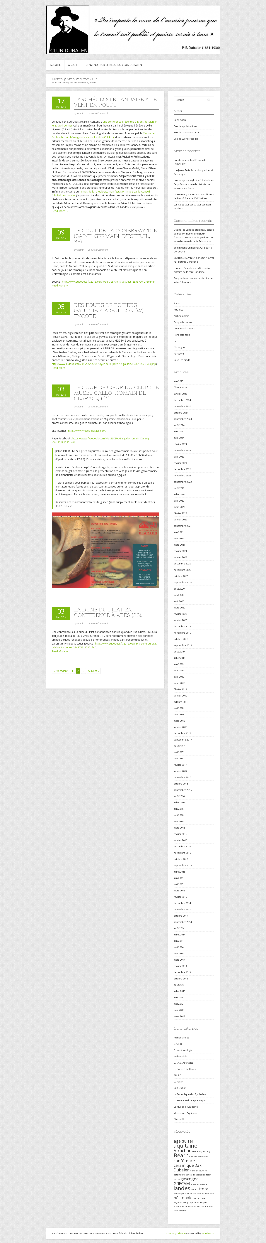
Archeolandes (181, 1037)
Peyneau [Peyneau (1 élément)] (178, 1202)
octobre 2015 (181, 859)
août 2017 (179, 746)
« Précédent (60, 671)
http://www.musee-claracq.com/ (87, 430)
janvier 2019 (180, 695)
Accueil (55, 65)
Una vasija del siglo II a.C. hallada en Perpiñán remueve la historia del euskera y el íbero (194, 184)
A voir (177, 303)
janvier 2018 (180, 727)
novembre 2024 (182, 406)
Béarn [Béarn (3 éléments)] (181, 1155)
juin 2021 (178, 532)
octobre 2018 (181, 702)
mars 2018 (179, 720)
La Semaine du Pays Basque (190, 1100)
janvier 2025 (180, 393)
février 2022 (180, 513)
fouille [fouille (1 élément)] (177, 1179)
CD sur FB (179, 1119)
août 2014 (179, 928)
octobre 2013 (181, 978)
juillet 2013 (179, 991)
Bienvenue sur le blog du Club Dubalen (113, 65)
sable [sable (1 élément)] (203, 1206)
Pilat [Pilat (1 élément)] (185, 1202)
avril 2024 (179, 437)
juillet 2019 (179, 658)
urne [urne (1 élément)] (176, 1210)
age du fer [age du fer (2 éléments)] (183, 1141)
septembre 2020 (183, 582)
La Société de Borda (185, 1069)
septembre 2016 (183, 790)
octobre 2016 (181, 783)
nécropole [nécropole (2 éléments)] (183, 1197)
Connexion (180, 120)
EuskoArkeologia (183, 1050)
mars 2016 (179, 827)
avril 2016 (179, 821)
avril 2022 (179, 500)
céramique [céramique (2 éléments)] (184, 1165)
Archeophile (180, 1056)
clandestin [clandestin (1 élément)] (203, 1156)
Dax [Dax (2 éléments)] (198, 1165)
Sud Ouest (179, 1087)
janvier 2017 (180, 771)
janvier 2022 (180, 519)
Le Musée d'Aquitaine (186, 1106)
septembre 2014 (183, 922)
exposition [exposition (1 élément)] (200, 1174)
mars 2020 (179, 607)
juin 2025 (178, 381)
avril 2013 (179, 1010)
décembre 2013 (182, 972)
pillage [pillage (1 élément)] (190, 1202)
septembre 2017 (183, 739)
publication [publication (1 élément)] (190, 1206)
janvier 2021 (180, 557)
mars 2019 (179, 683)
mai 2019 (178, 670)
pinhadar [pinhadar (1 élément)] (198, 1202)
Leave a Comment (98, 113)
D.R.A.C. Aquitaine (183, 1062)
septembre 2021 (183, 525)
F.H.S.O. (178, 1075)
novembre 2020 (182, 569)
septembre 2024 (183, 419)
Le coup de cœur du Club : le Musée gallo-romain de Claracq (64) (116, 392)
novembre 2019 (182, 632)
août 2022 (179, 488)
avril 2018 (179, 714)
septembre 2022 (183, 481)
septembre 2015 (183, 865)
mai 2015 (178, 884)
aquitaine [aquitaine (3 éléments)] (185, 1145)
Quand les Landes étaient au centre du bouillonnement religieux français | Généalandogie (194, 233)
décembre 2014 (182, 903)
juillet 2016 (179, 802)
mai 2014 (178, 947)
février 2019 (180, 689)
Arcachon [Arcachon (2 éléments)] (183, 1150)
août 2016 (179, 796)
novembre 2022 (182, 475)
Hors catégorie (182, 334)
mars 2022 (179, 507)
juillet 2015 (179, 871)
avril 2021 (179, 538)
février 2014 (180, 966)
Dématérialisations (184, 328)
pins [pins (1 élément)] (205, 1202)
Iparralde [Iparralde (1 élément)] (202, 1184)
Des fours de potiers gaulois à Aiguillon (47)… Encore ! (110, 310)
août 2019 (179, 651)
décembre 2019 (182, 626)
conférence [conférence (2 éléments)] (184, 1160)
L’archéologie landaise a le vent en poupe (115, 102)
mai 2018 (178, 708)
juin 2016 (178, 808)
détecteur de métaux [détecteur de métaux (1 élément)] (184, 1174)
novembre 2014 (182, 909)
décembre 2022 (182, 469)
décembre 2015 (182, 846)
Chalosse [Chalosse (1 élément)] (193, 1156)
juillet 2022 (179, 494)
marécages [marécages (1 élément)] (179, 1193)
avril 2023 (179, 456)
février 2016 (180, 834)
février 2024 (180, 444)
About (72, 65)
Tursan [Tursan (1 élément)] (209, 1206)
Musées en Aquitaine (185, 1113)
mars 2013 (179, 1016)
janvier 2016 (180, 840)
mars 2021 (179, 544)
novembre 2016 (182, 777)
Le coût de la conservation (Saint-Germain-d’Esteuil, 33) (116, 235)
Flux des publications (185, 126)
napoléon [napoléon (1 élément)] (209, 1193)
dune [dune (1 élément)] (192, 1170)
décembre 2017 (182, 733)
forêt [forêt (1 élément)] (208, 1174)
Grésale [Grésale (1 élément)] (194, 1184)
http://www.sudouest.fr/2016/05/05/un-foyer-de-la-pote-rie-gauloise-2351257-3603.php (104, 364)
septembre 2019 (183, 645)
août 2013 (179, 984)
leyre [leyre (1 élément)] (193, 1189)
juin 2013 (178, 997)
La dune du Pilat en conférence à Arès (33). (108, 612)
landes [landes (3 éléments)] (182, 1188)
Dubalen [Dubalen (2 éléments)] (182, 1170)
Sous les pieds (182, 360)
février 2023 (180, 463)
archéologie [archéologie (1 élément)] (198, 1151)
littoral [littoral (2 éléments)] (202, 1188)
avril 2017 (179, 758)
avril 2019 (179, 676)
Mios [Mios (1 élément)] (187, 1193)
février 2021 (180, 551)
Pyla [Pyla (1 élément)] (198, 1206)
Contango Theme (176, 1233)
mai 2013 (178, 1003)
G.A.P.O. (178, 1043)
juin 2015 (178, 878)
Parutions (179, 353)
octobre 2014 (181, 915)
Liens (177, 341)
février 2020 (180, 613)
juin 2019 (178, 664)
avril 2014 (179, 953)
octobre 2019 (181, 639)
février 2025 (180, 387)
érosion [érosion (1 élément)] (182, 1210)
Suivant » (93, 671)
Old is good (180, 347)
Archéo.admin (181, 316)
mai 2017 (178, 752)
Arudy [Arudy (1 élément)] (207, 1151)
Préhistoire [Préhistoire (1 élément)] (179, 1206)
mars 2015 (179, 890)
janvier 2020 (180, 620)
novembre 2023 (182, 450)
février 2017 (180, 764)
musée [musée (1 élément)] (193, 1193)
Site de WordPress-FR (186, 138)
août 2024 (179, 425)
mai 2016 (178, 815)
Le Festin (178, 1081)
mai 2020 (178, 595)
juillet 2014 (179, 934)
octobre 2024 (181, 412)
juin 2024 (178, 431)
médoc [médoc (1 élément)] (200, 1193)
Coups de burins (183, 322)
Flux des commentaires (187, 132)
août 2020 (179, 588)
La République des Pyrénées (190, 1094)
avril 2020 (179, 601)
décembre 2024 (182, 400)
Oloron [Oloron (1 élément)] (196, 1198)
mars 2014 (179, 959)
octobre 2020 (181, 576)
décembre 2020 (182, 563)
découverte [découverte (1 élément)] (201, 1170)
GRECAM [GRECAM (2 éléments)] (182, 1183)
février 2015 (180, 896)
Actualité (178, 309)
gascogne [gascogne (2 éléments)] (189, 1178)
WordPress (208, 1233)
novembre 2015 (182, 852)
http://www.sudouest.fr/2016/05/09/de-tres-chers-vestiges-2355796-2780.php (108, 281)
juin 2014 (178, 940)
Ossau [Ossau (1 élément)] (203, 1198)
